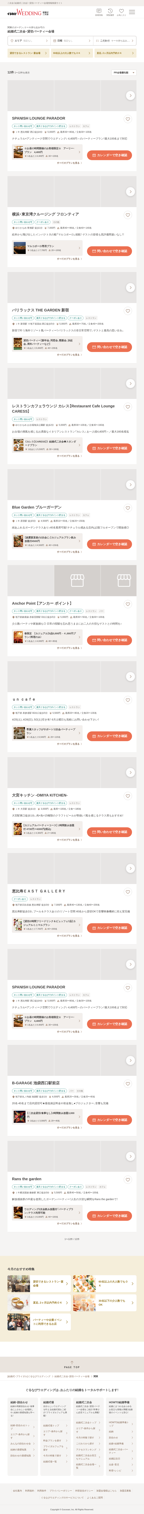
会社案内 (17, 1490)
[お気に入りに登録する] (128, 119)
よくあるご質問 (95, 1497)
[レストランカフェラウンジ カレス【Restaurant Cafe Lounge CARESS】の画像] (72, 383)
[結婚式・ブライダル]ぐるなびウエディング (29, 1376)
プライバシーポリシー (61, 1490)
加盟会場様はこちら (106, 1490)
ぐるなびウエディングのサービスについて (62, 1497)
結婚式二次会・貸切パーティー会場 (72, 1376)
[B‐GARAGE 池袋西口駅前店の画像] (72, 1060)
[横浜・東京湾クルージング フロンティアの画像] (72, 191)
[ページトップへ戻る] (72, 1365)
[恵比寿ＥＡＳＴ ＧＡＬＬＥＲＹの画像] (72, 868)
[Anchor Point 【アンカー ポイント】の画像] (72, 580)
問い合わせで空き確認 (109, 251)
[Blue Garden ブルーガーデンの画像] (72, 484)
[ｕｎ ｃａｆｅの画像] (72, 676)
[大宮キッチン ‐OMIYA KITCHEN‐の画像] (72, 772)
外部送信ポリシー (84, 1490)
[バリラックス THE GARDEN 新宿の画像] (72, 287)
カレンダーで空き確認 (109, 155)
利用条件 (41, 1490)
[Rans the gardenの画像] (72, 1156)
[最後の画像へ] (130, 95)
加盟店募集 (125, 1490)
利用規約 (29, 1490)
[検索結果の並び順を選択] (123, 73)
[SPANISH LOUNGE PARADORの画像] (72, 95)
